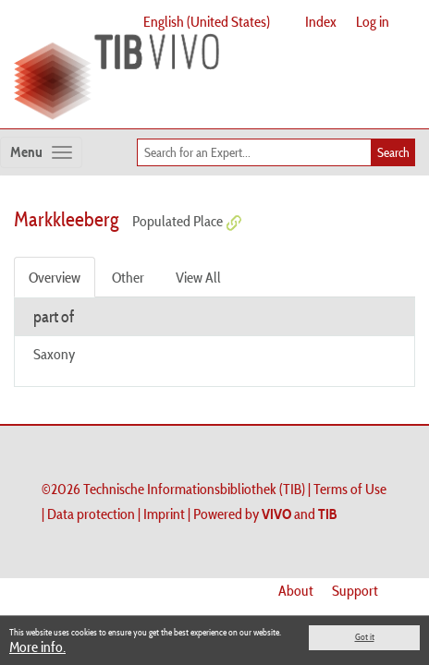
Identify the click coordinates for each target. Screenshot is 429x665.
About (295, 590)
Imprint (164, 513)
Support (355, 590)
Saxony (54, 354)
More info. (37, 646)
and (299, 513)
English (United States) (206, 21)
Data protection (91, 513)
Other (128, 277)
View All (198, 277)
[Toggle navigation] (41, 152)
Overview (54, 277)
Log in (372, 21)
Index (321, 21)
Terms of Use (349, 488)
